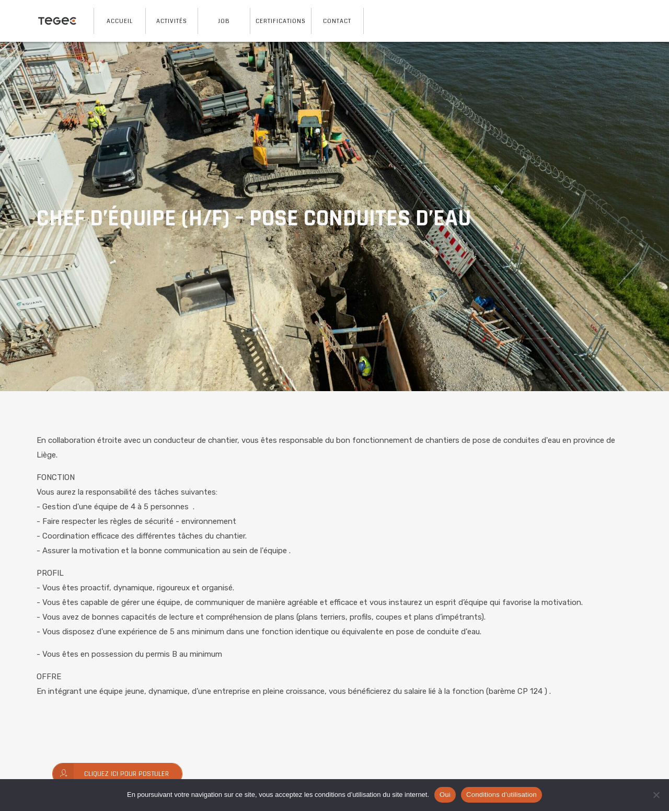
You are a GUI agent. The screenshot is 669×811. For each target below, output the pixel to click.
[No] (656, 795)
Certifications (281, 21)
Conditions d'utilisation (501, 794)
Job (224, 21)
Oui (445, 794)
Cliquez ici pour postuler (111, 773)
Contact (337, 21)
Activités (171, 21)
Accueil (120, 21)
